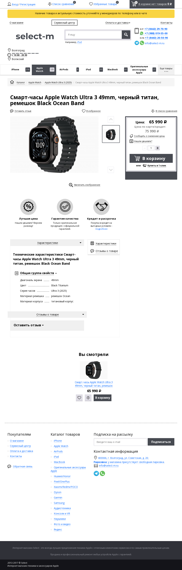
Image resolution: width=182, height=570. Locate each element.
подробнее (101, 228)
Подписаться (161, 442)
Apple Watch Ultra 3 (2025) (58, 82)
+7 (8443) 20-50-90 (156, 37)
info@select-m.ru (154, 43)
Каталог (21, 82)
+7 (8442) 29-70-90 (155, 29)
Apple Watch (34, 82)
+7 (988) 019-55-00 (156, 33)
